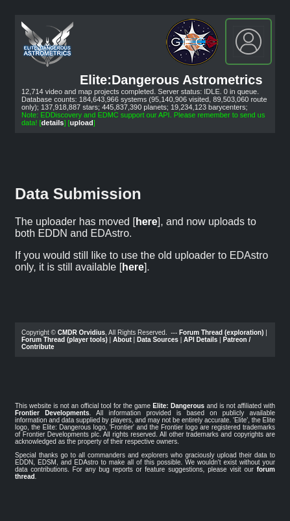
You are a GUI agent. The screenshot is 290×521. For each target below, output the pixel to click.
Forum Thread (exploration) (221, 332)
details (53, 123)
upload (81, 123)
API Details (200, 339)
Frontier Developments (52, 413)
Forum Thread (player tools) (64, 339)
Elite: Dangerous (178, 405)
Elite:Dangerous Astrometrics (171, 80)
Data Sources (157, 339)
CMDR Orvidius (81, 332)
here (147, 221)
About (122, 339)
